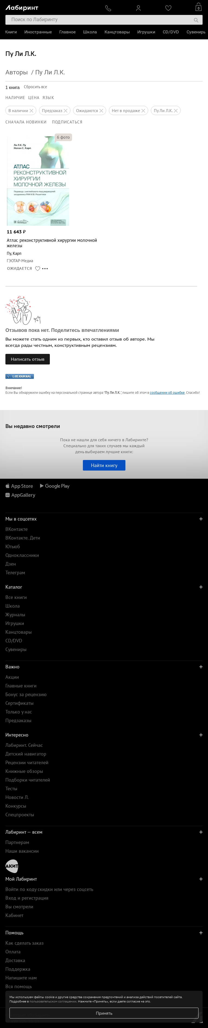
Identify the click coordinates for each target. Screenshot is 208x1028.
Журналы (15, 614)
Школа (91, 31)
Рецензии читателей (26, 762)
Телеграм (15, 572)
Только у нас (18, 712)
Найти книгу (104, 465)
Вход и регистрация (26, 898)
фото (63, 137)
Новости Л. (17, 797)
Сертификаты (19, 703)
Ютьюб (12, 546)
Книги (11, 31)
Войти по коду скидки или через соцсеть (49, 889)
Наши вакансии (22, 851)
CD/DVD (171, 31)
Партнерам (17, 842)
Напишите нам (21, 978)
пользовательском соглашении (53, 1001)
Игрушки (147, 31)
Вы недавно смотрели (32, 426)
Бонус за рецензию (26, 694)
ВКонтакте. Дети (22, 538)
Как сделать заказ (24, 943)
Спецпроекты (19, 814)
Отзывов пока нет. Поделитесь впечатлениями (62, 330)
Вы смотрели (19, 906)
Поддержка (17, 969)
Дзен (10, 564)
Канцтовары (117, 31)
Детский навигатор (25, 754)
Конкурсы (15, 806)
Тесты (11, 788)
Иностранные (38, 31)
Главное (68, 31)
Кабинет (14, 915)
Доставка (15, 960)
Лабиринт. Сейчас (24, 745)
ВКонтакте (16, 529)
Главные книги (21, 686)
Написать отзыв (27, 359)
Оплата (13, 951)
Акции (12, 677)
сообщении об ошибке (167, 392)
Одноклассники (22, 555)
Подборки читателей (27, 780)
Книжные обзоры (24, 771)
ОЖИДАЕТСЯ (19, 268)
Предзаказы (18, 720)
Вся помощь (18, 986)
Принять (104, 1013)
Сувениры (197, 31)
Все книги (16, 597)
